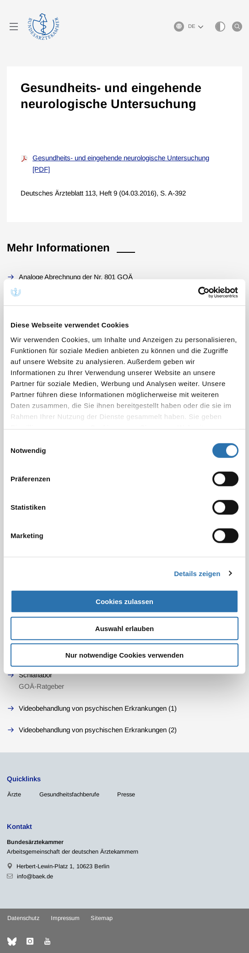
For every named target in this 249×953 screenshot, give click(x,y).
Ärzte (14, 794)
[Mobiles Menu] (14, 26)
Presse (126, 794)
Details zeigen (197, 573)
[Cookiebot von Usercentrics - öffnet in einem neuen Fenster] (198, 292)
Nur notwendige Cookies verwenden (124, 655)
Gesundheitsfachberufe (69, 794)
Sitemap (102, 918)
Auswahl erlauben (124, 628)
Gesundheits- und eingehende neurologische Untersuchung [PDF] (120, 164)
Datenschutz (23, 918)
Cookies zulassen (124, 601)
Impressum (65, 918)
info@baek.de (35, 876)
